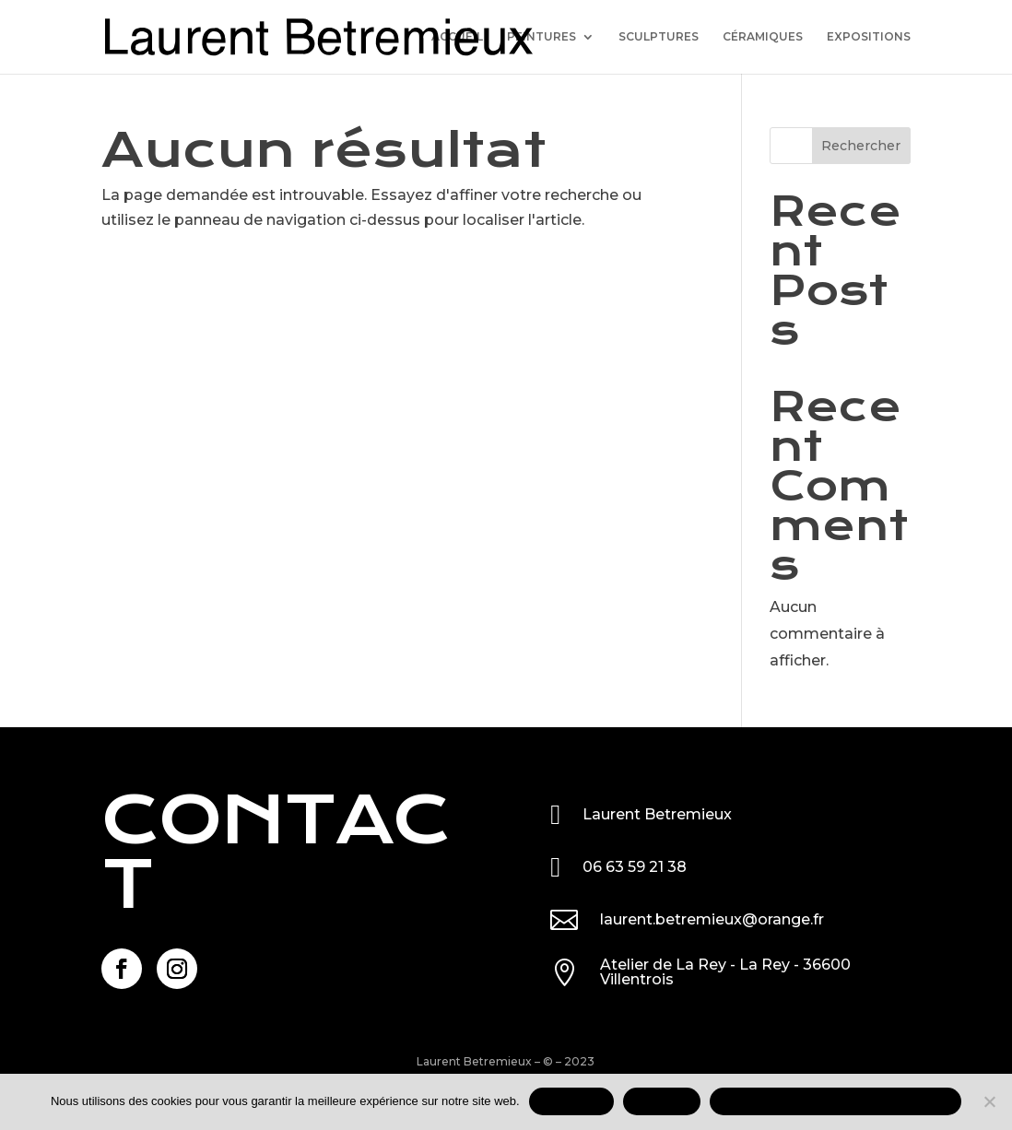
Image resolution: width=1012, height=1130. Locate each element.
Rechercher (860, 145)
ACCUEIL (457, 36)
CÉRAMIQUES (763, 36)
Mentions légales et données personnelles (835, 1101)
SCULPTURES (658, 36)
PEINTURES (541, 36)
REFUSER (661, 1101)
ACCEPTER (572, 1101)
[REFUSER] (989, 1101)
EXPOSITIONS (869, 36)
